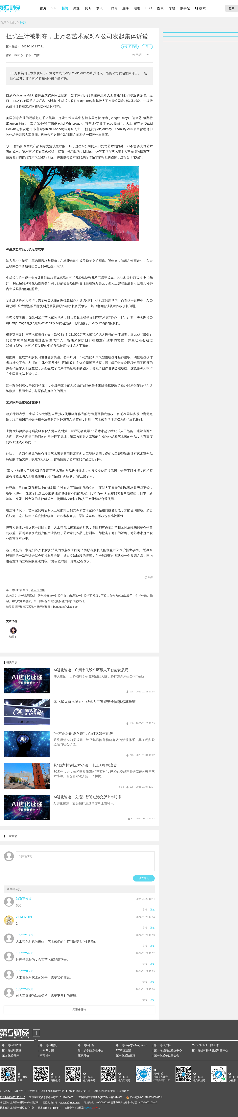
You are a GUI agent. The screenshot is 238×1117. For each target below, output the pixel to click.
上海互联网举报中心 (104, 1090)
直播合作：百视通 (74, 1107)
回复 (152, 909)
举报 (144, 909)
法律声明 (18, 1090)
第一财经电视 (48, 1045)
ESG (148, 8)
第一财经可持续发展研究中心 (210, 1050)
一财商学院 (47, 1050)
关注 (76, 8)
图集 (160, 8)
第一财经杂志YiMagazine (131, 1045)
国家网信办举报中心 (79, 1090)
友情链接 (124, 1090)
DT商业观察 (123, 1050)
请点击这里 (38, 590)
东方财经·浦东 (10, 1055)
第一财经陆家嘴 (125, 1055)
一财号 (112, 8)
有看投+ (45, 1055)
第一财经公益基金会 (166, 1055)
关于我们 (32, 1090)
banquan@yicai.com (65, 606)
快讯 (99, 8)
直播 (125, 8)
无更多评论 (79, 1009)
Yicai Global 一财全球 (205, 1045)
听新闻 (133, 46)
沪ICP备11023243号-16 (12, 1097)
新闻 (65, 8)
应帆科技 (83, 1055)
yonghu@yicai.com (69, 1102)
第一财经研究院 (11, 1050)
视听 (88, 8)
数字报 (185, 8)
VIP (54, 8)
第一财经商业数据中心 (168, 1050)
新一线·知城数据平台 (91, 1050)
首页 (43, 8)
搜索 (202, 8)
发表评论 (144, 878)
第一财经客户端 (11, 1045)
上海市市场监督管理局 (52, 1090)
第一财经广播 (162, 1045)
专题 (172, 8)
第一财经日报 (86, 1045)
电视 (137, 8)
